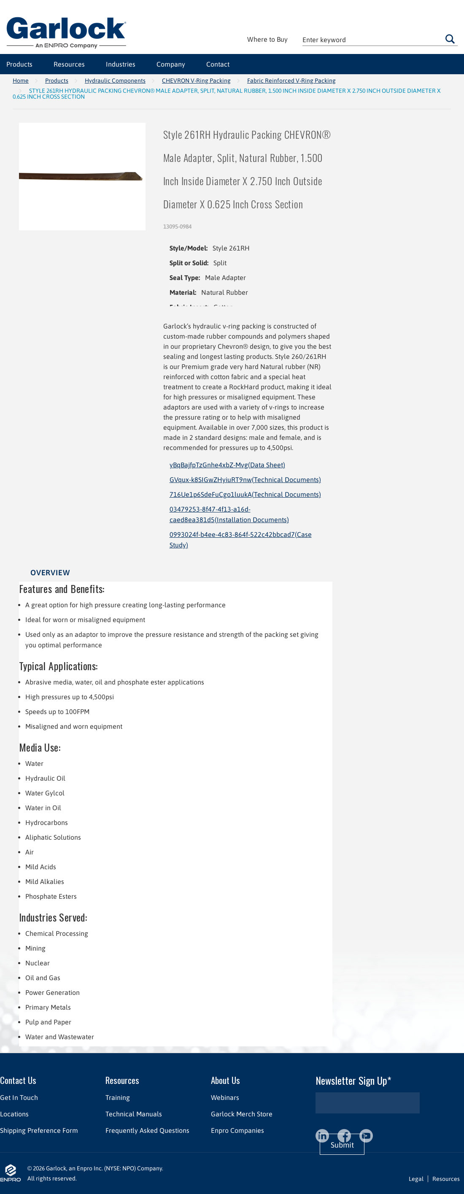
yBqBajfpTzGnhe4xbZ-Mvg (227, 465)
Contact (217, 64)
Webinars (225, 1097)
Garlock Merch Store (241, 1114)
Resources (69, 64)
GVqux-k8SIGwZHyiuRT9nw (245, 479)
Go (450, 39)
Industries (120, 64)
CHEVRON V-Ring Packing (196, 80)
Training (117, 1097)
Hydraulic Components (115, 80)
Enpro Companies (237, 1130)
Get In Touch (19, 1097)
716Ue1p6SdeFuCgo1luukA (245, 494)
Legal (416, 1178)
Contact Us (18, 1079)
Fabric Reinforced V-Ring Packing (291, 80)
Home (21, 80)
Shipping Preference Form (39, 1130)
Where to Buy (267, 39)
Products (19, 64)
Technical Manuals (133, 1114)
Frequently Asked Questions (147, 1130)
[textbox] (380, 39)
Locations (14, 1114)
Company (170, 64)
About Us (225, 1079)
